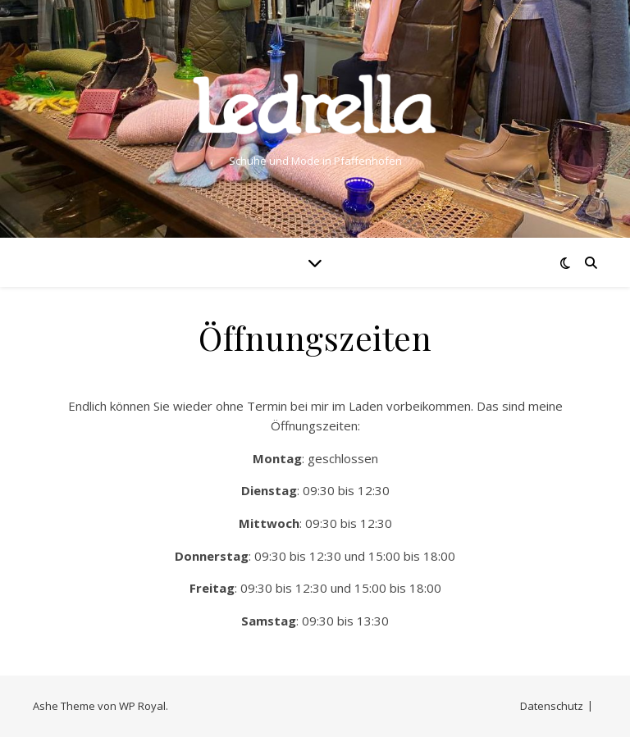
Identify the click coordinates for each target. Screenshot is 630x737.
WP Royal (142, 705)
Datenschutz (551, 705)
